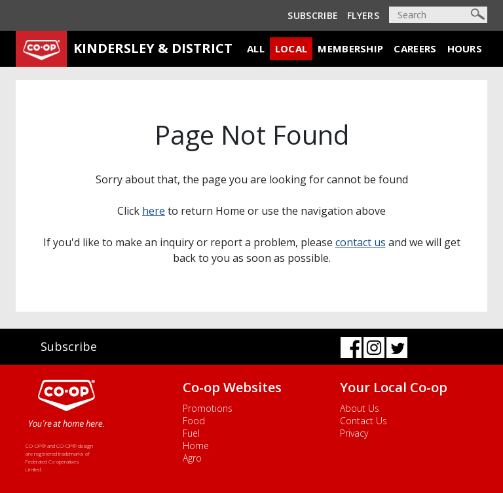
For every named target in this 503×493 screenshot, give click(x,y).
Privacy (354, 433)
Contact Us (363, 420)
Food (194, 420)
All (256, 48)
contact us (360, 242)
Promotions (208, 408)
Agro (192, 458)
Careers (415, 48)
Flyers (363, 15)
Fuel (191, 433)
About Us (359, 408)
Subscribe (313, 15)
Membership (350, 48)
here (153, 211)
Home (196, 445)
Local (291, 48)
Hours (465, 48)
